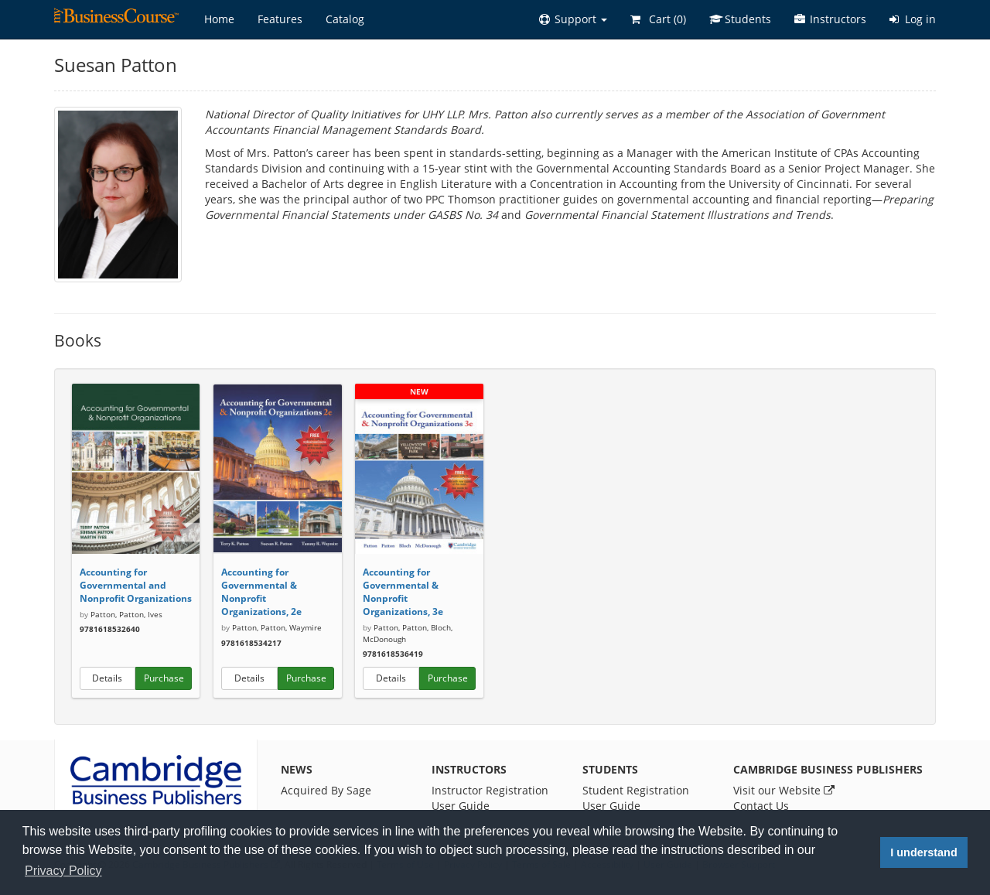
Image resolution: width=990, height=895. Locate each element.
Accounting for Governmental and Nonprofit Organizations (136, 585)
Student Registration (635, 790)
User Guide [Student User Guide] (611, 805)
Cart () (658, 19)
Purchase (164, 678)
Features (280, 19)
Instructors (830, 19)
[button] (573, 19)
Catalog (345, 19)
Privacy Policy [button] (63, 870)
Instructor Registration (490, 790)
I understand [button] (923, 852)
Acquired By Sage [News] (326, 790)
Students (740, 19)
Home (219, 19)
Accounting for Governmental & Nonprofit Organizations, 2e (261, 591)
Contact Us (761, 805)
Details (107, 678)
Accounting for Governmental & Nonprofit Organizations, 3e (403, 591)
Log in (912, 19)
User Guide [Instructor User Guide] (461, 805)
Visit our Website (784, 790)
